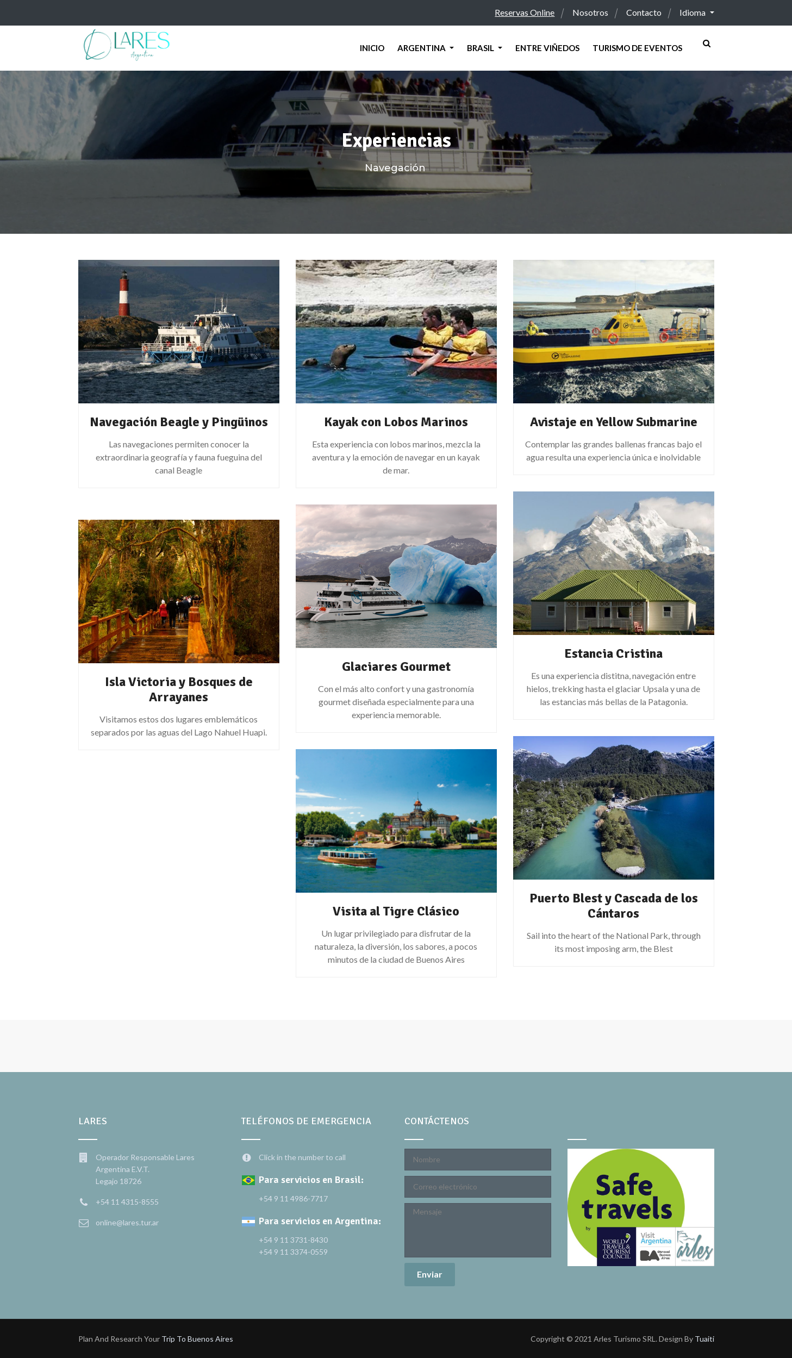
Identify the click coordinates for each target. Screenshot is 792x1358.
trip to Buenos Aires (197, 1338)
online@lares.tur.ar (127, 1222)
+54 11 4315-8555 (127, 1201)
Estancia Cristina (613, 653)
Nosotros (590, 12)
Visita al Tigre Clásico (396, 911)
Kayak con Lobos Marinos (396, 422)
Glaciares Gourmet (396, 666)
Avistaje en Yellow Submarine (613, 422)
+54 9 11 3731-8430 (293, 1239)
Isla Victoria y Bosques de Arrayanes (178, 689)
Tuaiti (704, 1338)
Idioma (693, 12)
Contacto (644, 12)
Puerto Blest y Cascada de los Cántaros (613, 905)
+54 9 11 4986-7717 (293, 1198)
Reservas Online (524, 12)
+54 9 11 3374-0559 (293, 1251)
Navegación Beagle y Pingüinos (179, 429)
